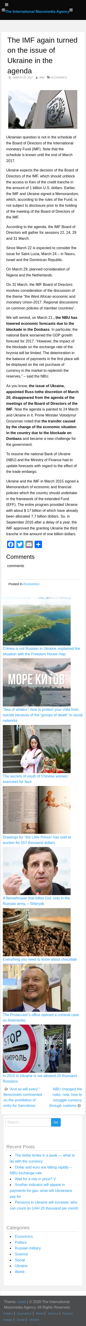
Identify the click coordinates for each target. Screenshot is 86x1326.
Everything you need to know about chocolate (40, 959)
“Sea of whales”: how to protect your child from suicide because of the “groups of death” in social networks (43, 715)
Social (20, 1260)
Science (21, 1254)
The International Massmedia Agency (37, 12)
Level (21, 1302)
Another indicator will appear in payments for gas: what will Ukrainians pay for (41, 1190)
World (20, 1272)
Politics (21, 1242)
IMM (41, 77)
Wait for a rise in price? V (35, 1179)
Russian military (28, 1248)
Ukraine (21, 1266)
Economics (59, 77)
